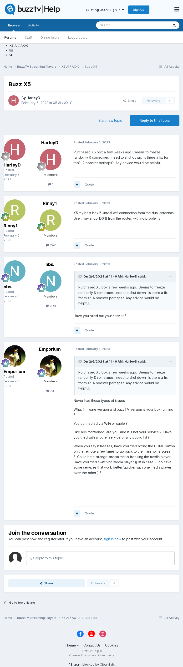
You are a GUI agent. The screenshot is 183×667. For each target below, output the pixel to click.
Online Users (50, 37)
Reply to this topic (155, 120)
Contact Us (92, 645)
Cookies (111, 645)
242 (51, 245)
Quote (89, 184)
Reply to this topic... (47, 558)
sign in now (112, 539)
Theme (72, 645)
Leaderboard (77, 37)
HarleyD (33, 98)
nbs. (8, 286)
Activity (33, 25)
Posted (12, 174)
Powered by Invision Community (91, 655)
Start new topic (110, 120)
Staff (28, 37)
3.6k (51, 306)
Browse (14, 27)
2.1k (51, 391)
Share (129, 100)
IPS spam (74, 664)
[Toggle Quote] (80, 276)
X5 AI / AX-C (62, 103)
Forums (10, 37)
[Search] (120, 25)
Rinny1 (10, 225)
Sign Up (138, 9)
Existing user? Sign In (105, 10)
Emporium (14, 371)
